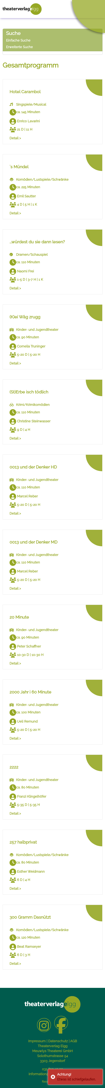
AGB (73, 1041)
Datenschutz (58, 1041)
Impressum (37, 1041)
